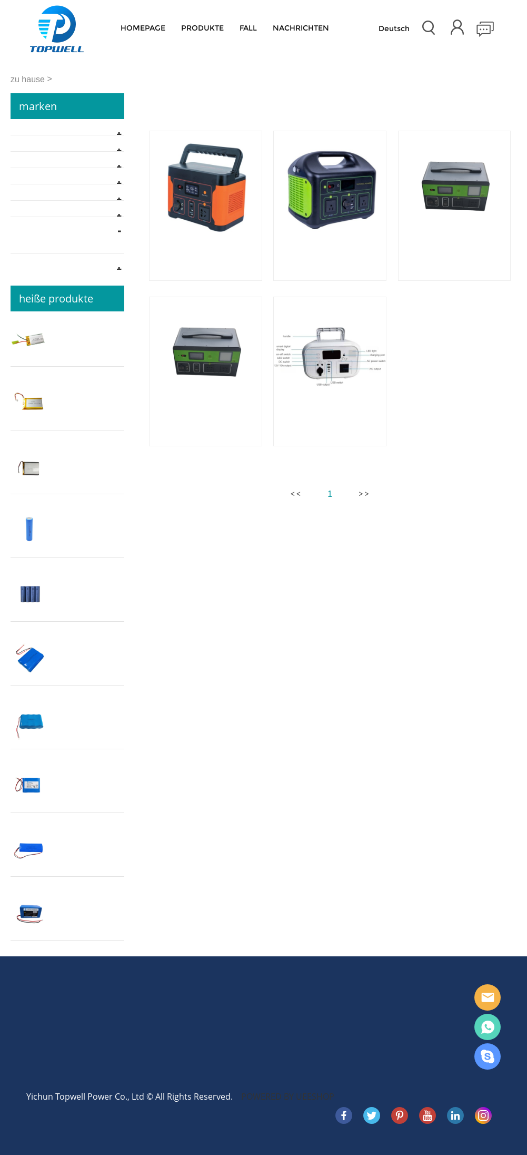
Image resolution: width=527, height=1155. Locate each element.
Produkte (202, 28)
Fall (248, 28)
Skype (487, 1056)
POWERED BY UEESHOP (287, 1096)
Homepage (143, 28)
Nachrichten (301, 28)
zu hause (28, 79)
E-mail (487, 997)
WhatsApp (487, 1027)
